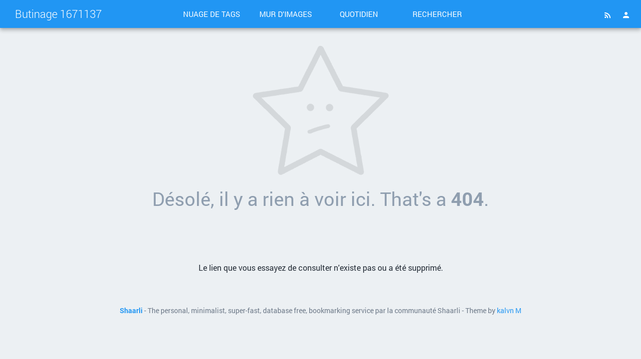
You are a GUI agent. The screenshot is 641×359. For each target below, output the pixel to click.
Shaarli (131, 310)
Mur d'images (285, 14)
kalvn (505, 310)
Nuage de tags (211, 14)
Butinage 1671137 (58, 13)
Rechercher (437, 14)
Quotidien (359, 14)
